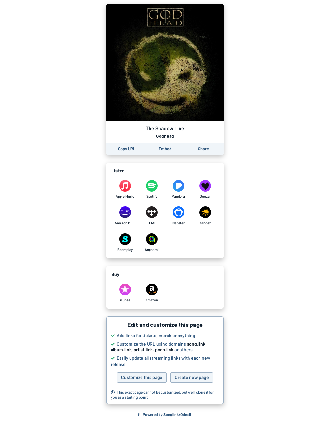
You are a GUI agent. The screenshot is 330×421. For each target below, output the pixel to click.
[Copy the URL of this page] (126, 149)
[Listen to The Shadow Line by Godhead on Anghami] (151, 242)
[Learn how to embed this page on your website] (165, 149)
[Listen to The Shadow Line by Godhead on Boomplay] (125, 242)
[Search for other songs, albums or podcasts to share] (164, 414)
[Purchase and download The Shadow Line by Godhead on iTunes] (125, 293)
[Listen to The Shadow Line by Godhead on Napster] (178, 215)
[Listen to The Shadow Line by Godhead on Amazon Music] (125, 215)
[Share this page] (203, 149)
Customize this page (141, 377)
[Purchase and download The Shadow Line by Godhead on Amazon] (151, 293)
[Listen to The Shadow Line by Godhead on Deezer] (205, 189)
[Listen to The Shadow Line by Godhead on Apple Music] (125, 189)
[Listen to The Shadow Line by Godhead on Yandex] (205, 215)
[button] (165, 360)
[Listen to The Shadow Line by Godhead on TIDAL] (151, 215)
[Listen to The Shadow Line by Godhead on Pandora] (178, 189)
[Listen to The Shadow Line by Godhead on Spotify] (151, 189)
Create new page (192, 377)
